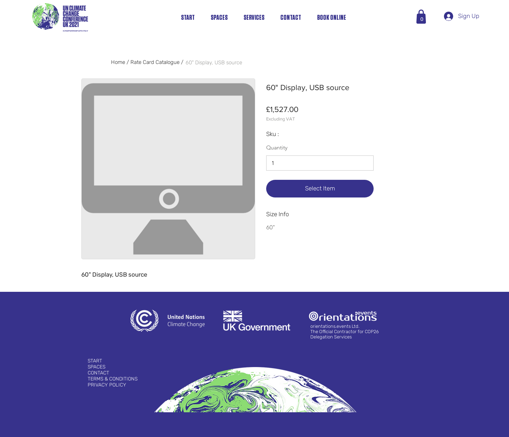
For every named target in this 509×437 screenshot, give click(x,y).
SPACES (96, 367)
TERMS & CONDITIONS (113, 379)
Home (119, 62)
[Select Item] (320, 188)
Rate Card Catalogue (155, 62)
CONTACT (98, 373)
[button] (421, 19)
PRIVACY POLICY (107, 385)
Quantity (276, 147)
